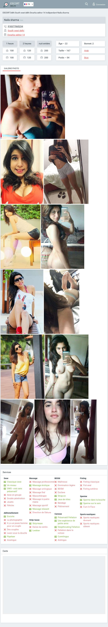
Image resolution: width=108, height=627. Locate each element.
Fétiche (10, 505)
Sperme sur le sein (92, 503)
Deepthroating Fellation (69, 527)
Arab (86, 50)
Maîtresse (62, 482)
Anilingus (62, 540)
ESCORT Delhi (8, 13)
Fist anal (87, 485)
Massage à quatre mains (40, 500)
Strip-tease (37, 523)
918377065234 (15, 26)
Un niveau (11, 485)
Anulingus (11, 540)
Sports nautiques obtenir (91, 525)
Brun (86, 57)
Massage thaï (38, 492)
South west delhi (22, 13)
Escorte (10, 516)
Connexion (99, 4)
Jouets (10, 502)
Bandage (62, 503)
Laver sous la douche (17, 533)
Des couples (13, 529)
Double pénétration (16, 498)
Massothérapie (39, 496)
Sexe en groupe (14, 495)
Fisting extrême (90, 489)
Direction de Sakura (41, 512)
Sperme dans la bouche (94, 500)
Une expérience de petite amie (66, 522)
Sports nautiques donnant (91, 519)
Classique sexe (14, 482)
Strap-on (62, 496)
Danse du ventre (40, 527)
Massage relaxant (40, 509)
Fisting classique (91, 482)
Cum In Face (89, 507)
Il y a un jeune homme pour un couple (17, 524)
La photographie (14, 520)
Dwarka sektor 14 (37, 13)
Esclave (61, 492)
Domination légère (66, 485)
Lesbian (36, 530)
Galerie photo (11, 68)
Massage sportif (40, 505)
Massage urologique (42, 489)
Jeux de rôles (64, 499)
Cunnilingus (63, 536)
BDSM (61, 489)
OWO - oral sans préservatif (14, 490)
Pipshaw (11, 536)
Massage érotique (41, 485)
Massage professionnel (43, 482)
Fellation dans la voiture (65, 531)
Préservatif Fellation (67, 517)
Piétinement (63, 506)
